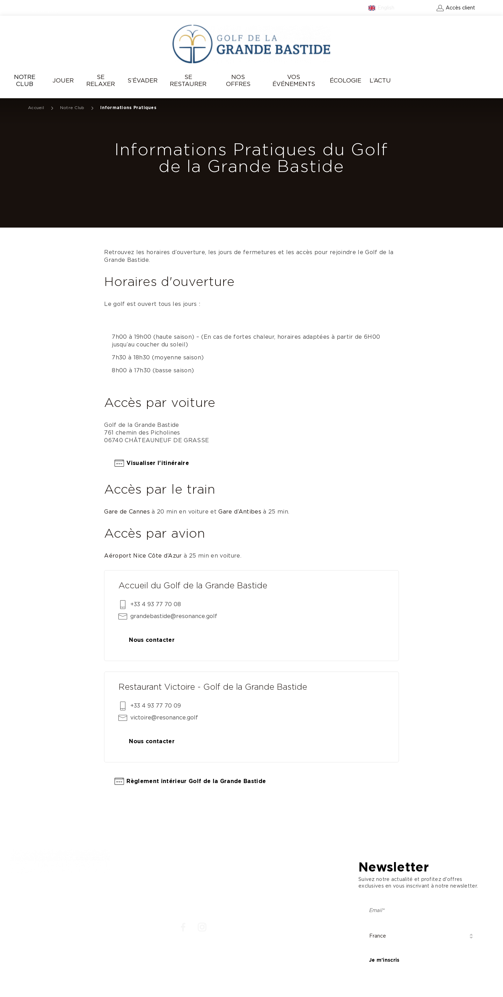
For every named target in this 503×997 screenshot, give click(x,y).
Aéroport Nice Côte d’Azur (143, 556)
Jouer (63, 81)
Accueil (36, 108)
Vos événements (293, 80)
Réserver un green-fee (452, 80)
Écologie (345, 81)
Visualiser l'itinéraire (157, 463)
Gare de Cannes (127, 512)
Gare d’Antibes (239, 512)
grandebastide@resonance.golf (173, 616)
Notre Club (24, 80)
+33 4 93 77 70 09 (155, 706)
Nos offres (238, 80)
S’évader (142, 81)
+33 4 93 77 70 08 (155, 604)
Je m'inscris (384, 960)
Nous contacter (152, 640)
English (386, 8)
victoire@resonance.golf (164, 717)
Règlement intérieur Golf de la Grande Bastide (196, 781)
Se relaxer (100, 80)
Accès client (460, 8)
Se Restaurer (188, 80)
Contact (420, 8)
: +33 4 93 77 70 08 (38, 900)
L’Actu (380, 81)
